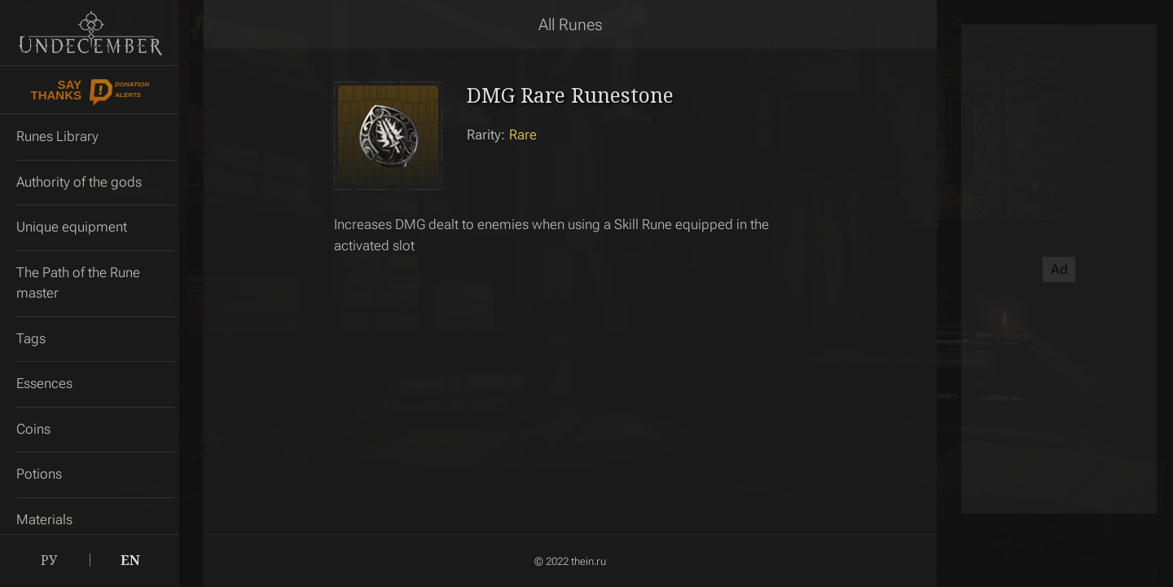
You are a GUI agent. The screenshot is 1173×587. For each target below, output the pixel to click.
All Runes (570, 24)
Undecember (90, 32)
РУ (49, 560)
